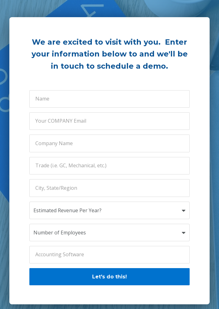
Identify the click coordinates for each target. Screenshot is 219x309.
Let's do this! (109, 277)
